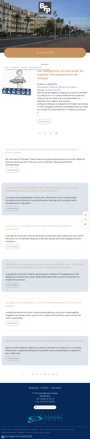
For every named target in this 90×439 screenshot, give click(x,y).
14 (37, 374)
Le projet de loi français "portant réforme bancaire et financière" (38, 227)
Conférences (47, 19)
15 (41, 374)
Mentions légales (39, 432)
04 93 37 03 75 (47, 399)
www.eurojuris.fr (53, 90)
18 (53, 374)
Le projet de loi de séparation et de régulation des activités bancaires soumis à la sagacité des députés (41, 189)
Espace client (74, 19)
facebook (85, 215)
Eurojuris (63, 19)
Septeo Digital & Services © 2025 (17, 436)
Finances (24, 67)
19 (57, 374)
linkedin (85, 224)
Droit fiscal (70, 429)
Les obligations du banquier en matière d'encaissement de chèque (28, 69)
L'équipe (12, 19)
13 (33, 374)
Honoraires (20, 432)
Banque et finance (35, 67)
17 (49, 374)
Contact (84, 19)
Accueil (5, 19)
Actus (56, 19)
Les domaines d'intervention (29, 19)
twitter (85, 219)
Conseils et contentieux (9, 432)
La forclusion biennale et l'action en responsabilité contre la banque (43, 304)
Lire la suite (44, 121)
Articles (47, 432)
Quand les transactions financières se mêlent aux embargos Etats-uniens (42, 151)
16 (45, 374)
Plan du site (28, 432)
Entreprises (15, 67)
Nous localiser (46, 407)
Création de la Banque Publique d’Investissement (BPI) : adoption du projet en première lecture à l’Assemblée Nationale (44, 266)
